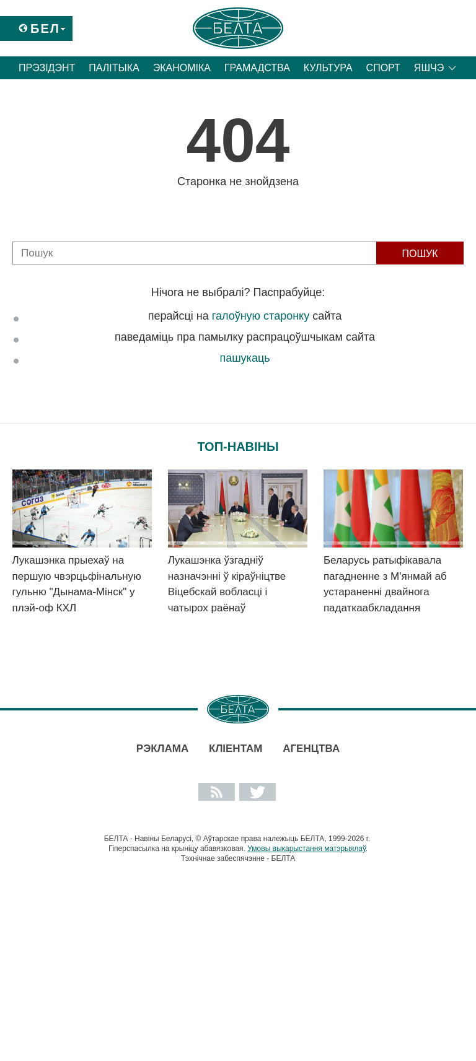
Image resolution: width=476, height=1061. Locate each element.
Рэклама (162, 748)
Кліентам (235, 748)
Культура (328, 68)
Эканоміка (182, 68)
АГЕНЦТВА (311, 748)
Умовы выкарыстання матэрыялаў (306, 848)
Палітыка (114, 68)
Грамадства (257, 68)
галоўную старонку (260, 316)
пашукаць (244, 358)
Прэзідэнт (47, 68)
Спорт (383, 68)
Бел (45, 28)
